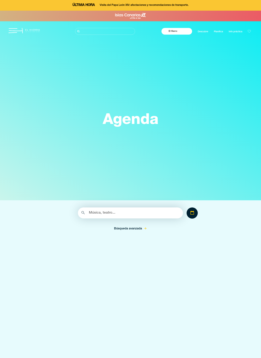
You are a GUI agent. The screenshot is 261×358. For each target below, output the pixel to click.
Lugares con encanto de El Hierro (122, 348)
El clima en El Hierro (181, 342)
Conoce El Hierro (40, 342)
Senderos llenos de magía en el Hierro (51, 354)
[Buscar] (105, 31)
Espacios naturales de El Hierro (121, 342)
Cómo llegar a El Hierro (183, 348)
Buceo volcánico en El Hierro (46, 348)
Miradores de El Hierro (116, 354)
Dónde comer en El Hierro (184, 354)
